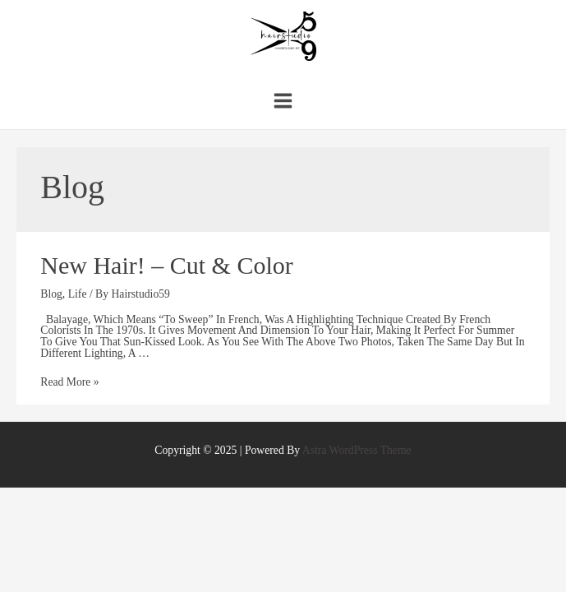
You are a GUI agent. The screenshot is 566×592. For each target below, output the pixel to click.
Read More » (69, 382)
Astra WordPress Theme (357, 450)
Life (77, 294)
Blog (51, 294)
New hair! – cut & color (166, 265)
